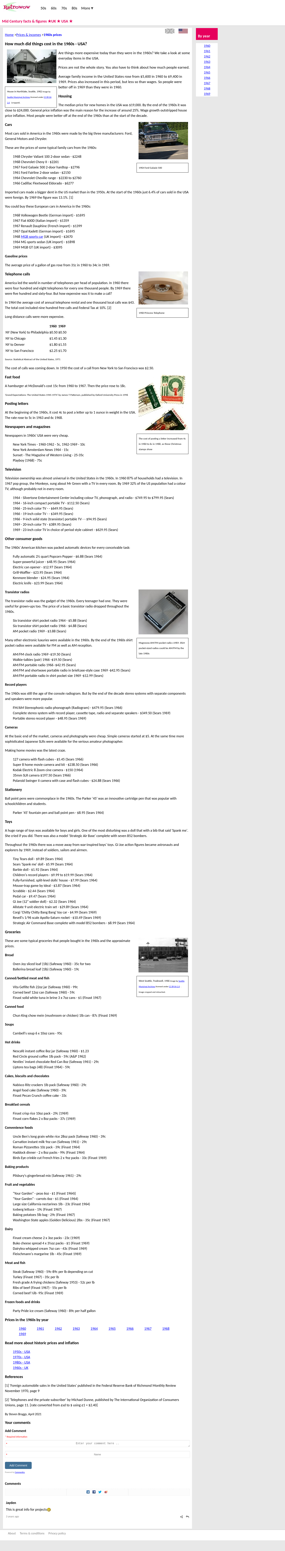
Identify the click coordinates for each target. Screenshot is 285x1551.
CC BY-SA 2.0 (174, 986)
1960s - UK (20, 1368)
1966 (130, 1328)
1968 (166, 1328)
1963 (76, 1328)
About (12, 1533)
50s (43, 8)
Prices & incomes (28, 35)
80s (74, 8)
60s (53, 8)
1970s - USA (21, 1357)
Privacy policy (57, 1533)
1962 (58, 1328)
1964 (94, 1328)
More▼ (87, 8)
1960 (22, 1328)
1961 (40, 1328)
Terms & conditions (32, 1533)
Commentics (20, 1472)
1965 (112, 1328)
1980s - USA (21, 1362)
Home (9, 35)
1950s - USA (21, 1352)
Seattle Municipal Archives (18, 97)
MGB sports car (32, 236)
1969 (22, 1334)
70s (64, 8)
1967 (148, 1328)
